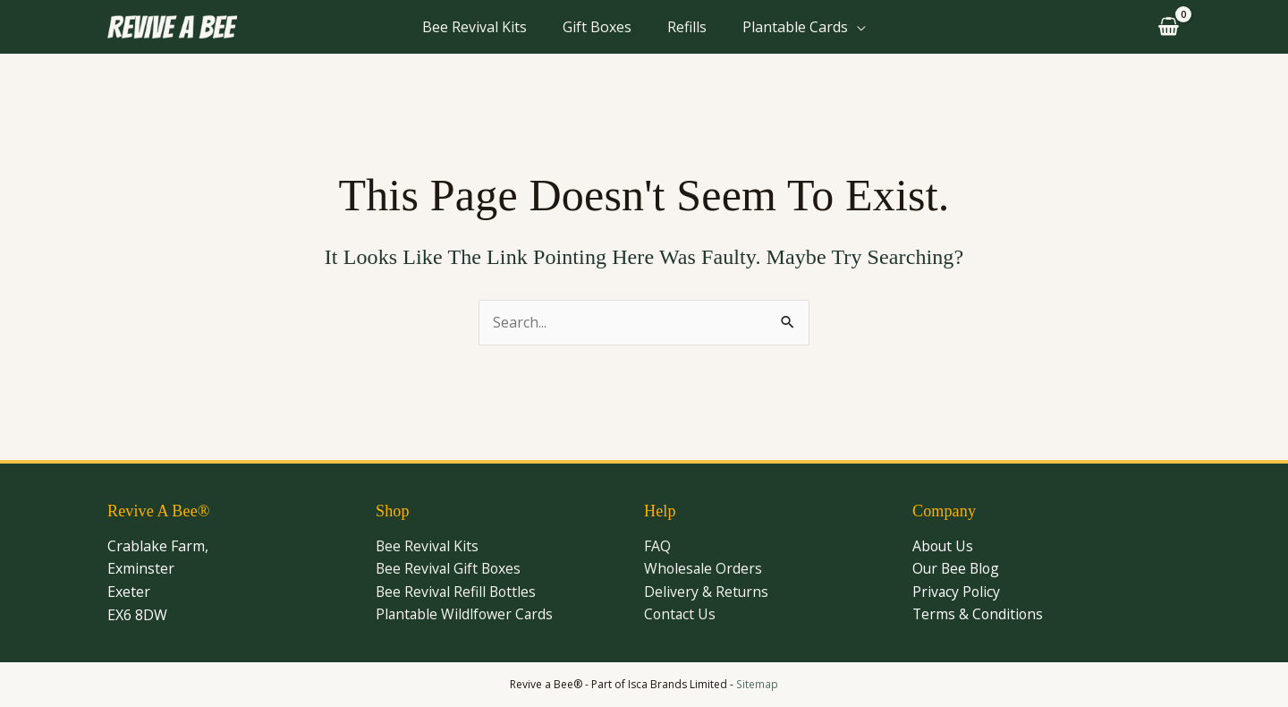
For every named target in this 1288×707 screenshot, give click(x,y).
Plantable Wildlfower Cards (466, 615)
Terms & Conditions (979, 615)
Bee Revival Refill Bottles (457, 591)
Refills (687, 27)
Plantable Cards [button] (795, 27)
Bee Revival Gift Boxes (450, 569)
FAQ (657, 546)
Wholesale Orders (704, 569)
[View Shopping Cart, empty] (1166, 27)
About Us (943, 546)
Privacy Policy (957, 591)
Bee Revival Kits (474, 27)
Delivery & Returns (706, 591)
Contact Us (680, 615)
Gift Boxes (597, 27)
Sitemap (757, 684)
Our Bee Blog (957, 569)
